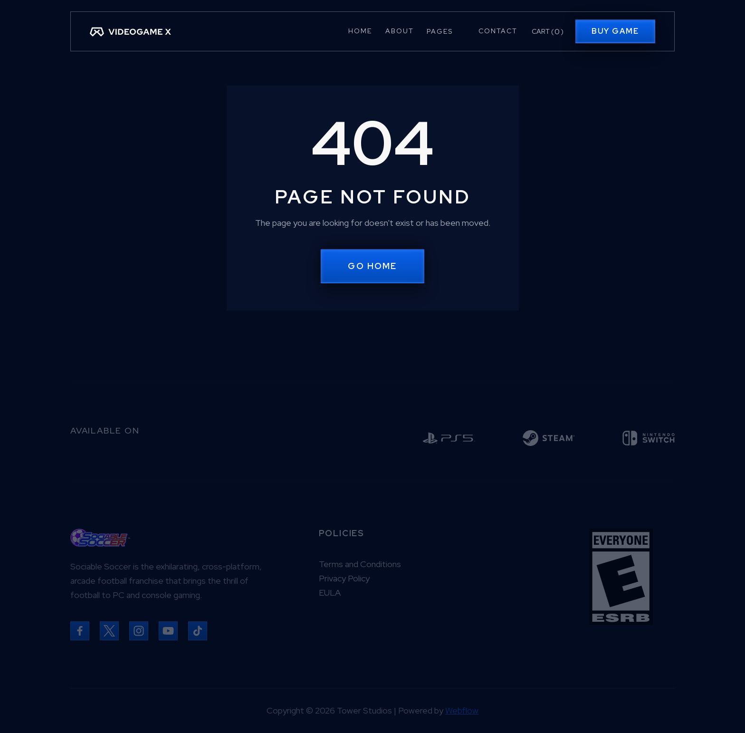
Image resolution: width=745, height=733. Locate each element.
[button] (446, 31)
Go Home (372, 265)
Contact (497, 31)
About (399, 31)
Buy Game (615, 31)
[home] (130, 31)
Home (360, 31)
